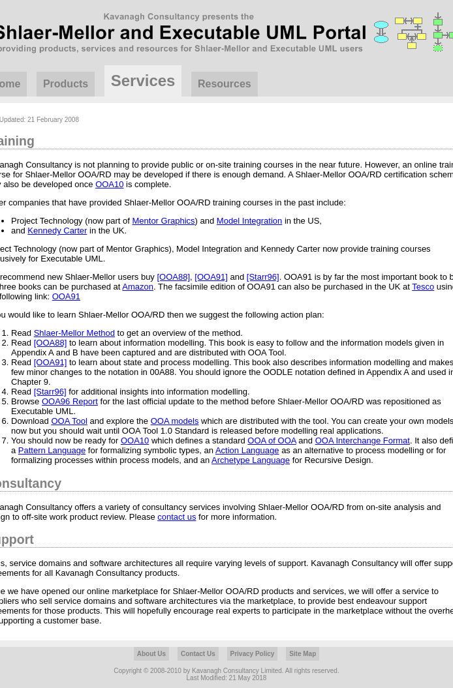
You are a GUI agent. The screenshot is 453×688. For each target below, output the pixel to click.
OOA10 (109, 184)
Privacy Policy (252, 653)
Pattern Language (52, 450)
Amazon (137, 287)
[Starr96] (263, 277)
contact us (176, 517)
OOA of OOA (271, 440)
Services (143, 80)
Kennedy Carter (57, 230)
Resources (224, 83)
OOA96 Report (70, 401)
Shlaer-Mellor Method (74, 333)
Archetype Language (250, 460)
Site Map (302, 653)
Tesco (423, 287)
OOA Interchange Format (362, 440)
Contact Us (198, 653)
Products (65, 83)
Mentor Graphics (163, 221)
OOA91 (66, 296)
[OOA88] (173, 277)
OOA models (175, 421)
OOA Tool (69, 421)
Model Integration (249, 221)
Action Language (247, 450)
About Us (151, 653)
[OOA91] (211, 277)
